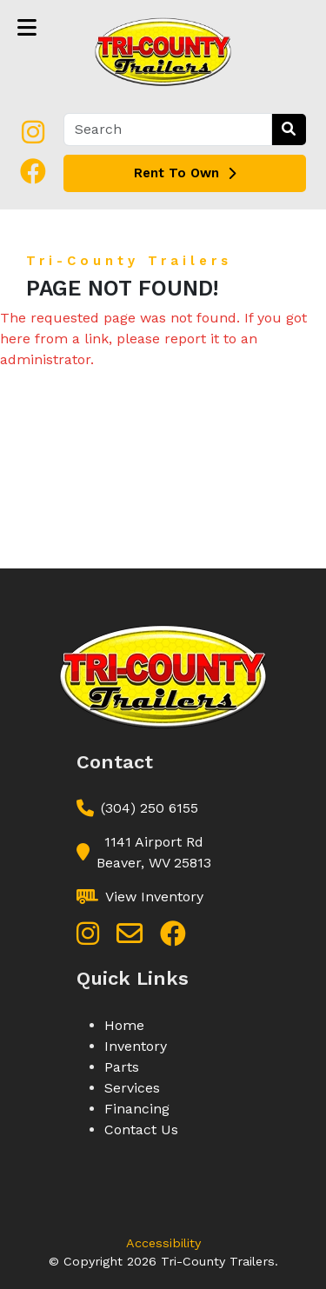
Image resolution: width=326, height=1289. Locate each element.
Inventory (135, 1046)
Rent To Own (185, 173)
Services (132, 1088)
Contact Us (141, 1129)
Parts (121, 1067)
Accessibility (163, 1243)
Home (124, 1025)
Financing (137, 1108)
